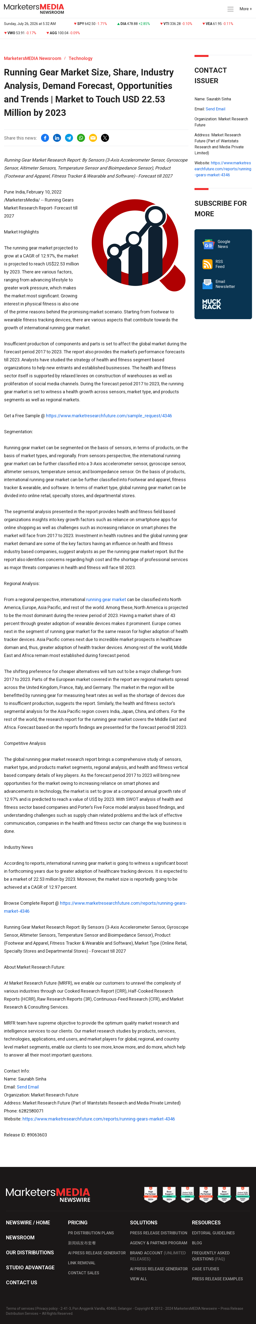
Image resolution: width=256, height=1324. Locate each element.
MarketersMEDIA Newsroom (32, 58)
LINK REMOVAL (82, 1263)
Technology (80, 58)
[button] (230, 9)
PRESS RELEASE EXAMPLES (217, 1279)
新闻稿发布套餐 (82, 1243)
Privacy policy (47, 1309)
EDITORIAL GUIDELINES (213, 1233)
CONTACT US (21, 1283)
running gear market (106, 599)
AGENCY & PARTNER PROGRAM (158, 1243)
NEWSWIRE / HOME (28, 1223)
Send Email (28, 1087)
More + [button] (246, 8)
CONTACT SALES (83, 1273)
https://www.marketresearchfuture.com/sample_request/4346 (109, 415)
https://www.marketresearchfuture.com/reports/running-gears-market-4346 (98, 1118)
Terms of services (20, 1309)
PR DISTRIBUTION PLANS (91, 1233)
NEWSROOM (20, 1238)
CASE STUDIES (205, 1269)
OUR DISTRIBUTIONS (30, 1253)
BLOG (197, 1243)
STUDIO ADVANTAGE (30, 1268)
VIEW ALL (138, 1279)
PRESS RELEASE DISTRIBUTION (158, 1233)
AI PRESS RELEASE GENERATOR (97, 1253)
